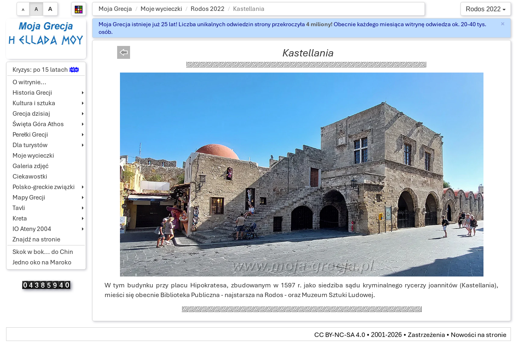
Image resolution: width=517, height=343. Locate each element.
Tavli (19, 208)
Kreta (20, 218)
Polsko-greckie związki (44, 187)
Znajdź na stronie (36, 239)
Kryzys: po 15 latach (46, 70)
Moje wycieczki (161, 9)
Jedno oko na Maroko (42, 262)
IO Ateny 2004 (32, 229)
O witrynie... (29, 82)
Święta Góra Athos (38, 124)
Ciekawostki (30, 177)
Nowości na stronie (478, 335)
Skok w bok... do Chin (43, 252)
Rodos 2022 (208, 9)
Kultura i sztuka (34, 103)
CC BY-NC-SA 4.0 (339, 335)
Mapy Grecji (29, 197)
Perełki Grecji (30, 135)
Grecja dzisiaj (31, 114)
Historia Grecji (32, 93)
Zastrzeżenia (426, 335)
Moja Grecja (115, 9)
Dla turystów (30, 145)
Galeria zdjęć (30, 166)
